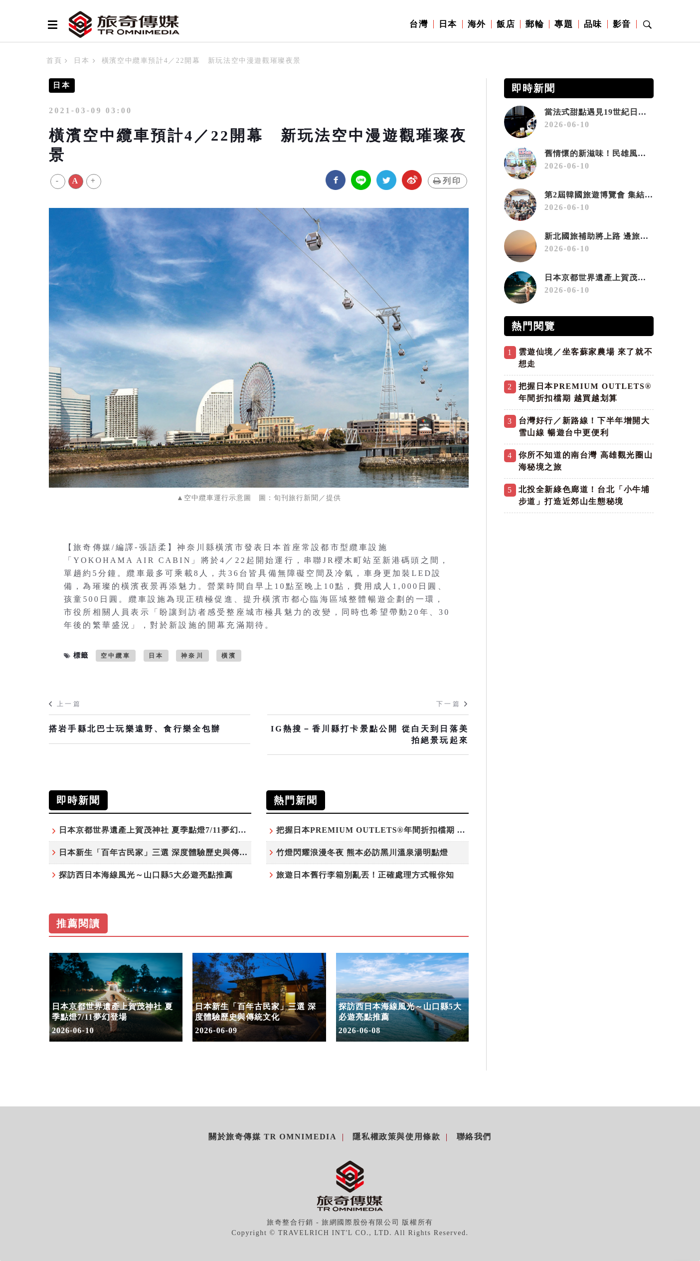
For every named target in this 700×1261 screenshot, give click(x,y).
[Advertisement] (579, 588)
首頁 (54, 60)
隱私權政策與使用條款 (396, 1136)
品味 (593, 24)
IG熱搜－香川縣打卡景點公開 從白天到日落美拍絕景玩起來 (370, 734)
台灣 (418, 24)
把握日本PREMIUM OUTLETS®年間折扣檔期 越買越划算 (388, 830)
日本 (448, 24)
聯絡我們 (474, 1136)
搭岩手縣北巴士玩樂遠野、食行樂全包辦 (135, 728)
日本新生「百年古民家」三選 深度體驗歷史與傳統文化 (162, 852)
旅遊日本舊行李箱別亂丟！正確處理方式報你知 (365, 875)
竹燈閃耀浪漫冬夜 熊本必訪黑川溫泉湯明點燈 (362, 852)
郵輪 (534, 24)
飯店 (506, 24)
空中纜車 (116, 655)
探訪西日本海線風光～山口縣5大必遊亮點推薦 (146, 875)
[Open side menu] (50, 24)
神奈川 (192, 655)
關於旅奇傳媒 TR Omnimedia (272, 1136)
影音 (622, 24)
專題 (563, 24)
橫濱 (228, 655)
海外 (477, 24)
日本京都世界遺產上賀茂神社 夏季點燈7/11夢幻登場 (157, 830)
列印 (447, 181)
